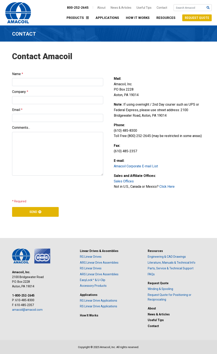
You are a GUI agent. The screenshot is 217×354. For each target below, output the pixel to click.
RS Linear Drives (91, 268)
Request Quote (197, 18)
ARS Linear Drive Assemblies (99, 274)
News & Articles (121, 7)
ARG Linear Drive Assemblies (99, 262)
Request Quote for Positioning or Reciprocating (169, 297)
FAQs (151, 274)
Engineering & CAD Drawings (167, 256)
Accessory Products (93, 285)
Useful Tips (144, 7)
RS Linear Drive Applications (98, 306)
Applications (107, 18)
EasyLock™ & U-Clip (92, 280)
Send (33, 212)
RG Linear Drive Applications (98, 300)
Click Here (167, 187)
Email (17, 110)
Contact (162, 7)
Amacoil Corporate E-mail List (136, 166)
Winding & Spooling (160, 289)
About (101, 7)
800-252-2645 (78, 8)
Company (20, 92)
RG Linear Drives (91, 256)
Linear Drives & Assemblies (99, 251)
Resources (165, 18)
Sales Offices (124, 181)
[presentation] (44, 187)
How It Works (138, 18)
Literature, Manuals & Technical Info (171, 262)
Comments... (21, 128)
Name (17, 74)
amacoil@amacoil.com (27, 309)
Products (79, 18)
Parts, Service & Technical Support (170, 268)
